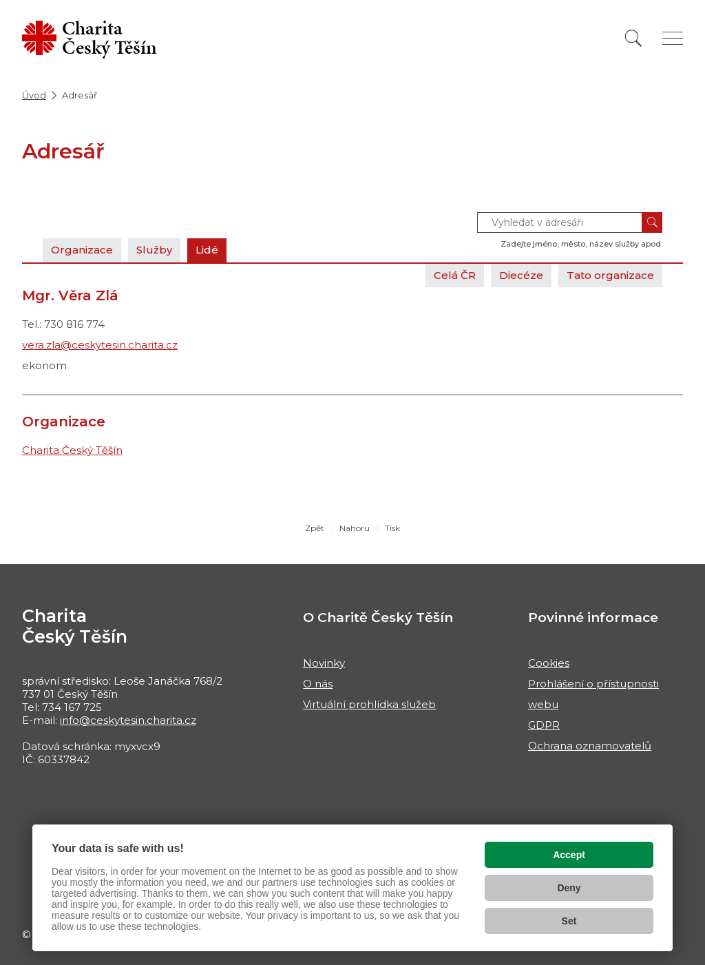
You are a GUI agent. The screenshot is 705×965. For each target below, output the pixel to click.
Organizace (82, 249)
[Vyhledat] (633, 38)
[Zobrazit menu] (672, 38)
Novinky (324, 663)
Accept (569, 854)
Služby (154, 249)
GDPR (544, 724)
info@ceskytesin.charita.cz (128, 720)
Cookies (548, 663)
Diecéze (521, 275)
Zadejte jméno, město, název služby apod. (581, 244)
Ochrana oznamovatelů (589, 745)
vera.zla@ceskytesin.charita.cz (100, 344)
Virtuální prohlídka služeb (369, 704)
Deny (568, 887)
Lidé (207, 249)
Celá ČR (455, 275)
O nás (318, 683)
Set (569, 920)
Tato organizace (610, 275)
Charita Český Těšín (72, 450)
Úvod (34, 95)
